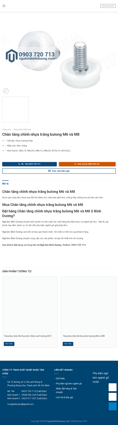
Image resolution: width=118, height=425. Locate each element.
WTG (85, 421)
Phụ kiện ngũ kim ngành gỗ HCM (100, 377)
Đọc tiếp (9, 344)
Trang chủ (6, 129)
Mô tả (5, 183)
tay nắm (12, 225)
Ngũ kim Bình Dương (12, 221)
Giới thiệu (60, 378)
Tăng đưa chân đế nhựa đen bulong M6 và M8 (84, 336)
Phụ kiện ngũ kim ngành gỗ (69, 383)
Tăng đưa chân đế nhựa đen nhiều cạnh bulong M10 (27, 336)
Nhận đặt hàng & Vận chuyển (66, 390)
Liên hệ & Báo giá (64, 397)
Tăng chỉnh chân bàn (22, 129)
